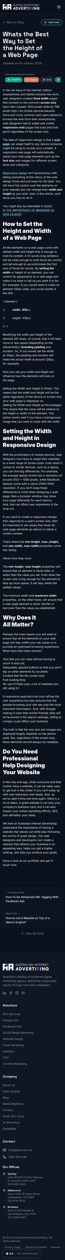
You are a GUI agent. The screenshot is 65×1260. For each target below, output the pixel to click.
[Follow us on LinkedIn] (4, 993)
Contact (8, 1110)
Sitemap (55, 1247)
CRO (6, 1057)
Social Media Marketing (18, 1032)
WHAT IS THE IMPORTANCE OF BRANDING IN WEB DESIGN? (28, 210)
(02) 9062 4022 (17, 1184)
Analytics (9, 1051)
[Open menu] (58, 6)
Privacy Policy (13, 1247)
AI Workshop (11, 1122)
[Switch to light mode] (51, 22)
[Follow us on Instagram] (17, 993)
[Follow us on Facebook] (10, 993)
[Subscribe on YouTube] (23, 993)
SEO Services (11, 1014)
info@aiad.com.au (20, 1150)
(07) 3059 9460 (17, 1217)
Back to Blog (13, 22)
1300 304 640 (17, 1157)
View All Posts (32, 933)
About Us (9, 1085)
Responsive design (15, 173)
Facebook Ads (12, 1026)
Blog (6, 1097)
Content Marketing (15, 1063)
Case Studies (11, 1091)
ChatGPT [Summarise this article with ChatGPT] (13, 79)
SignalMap (9, 1128)
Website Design (13, 1039)
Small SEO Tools (13, 1116)
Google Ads (10, 1020)
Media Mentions (13, 1103)
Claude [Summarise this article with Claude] (31, 79)
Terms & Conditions (36, 1247)
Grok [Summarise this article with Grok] (47, 79)
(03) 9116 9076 (16, 1200)
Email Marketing (13, 1045)
